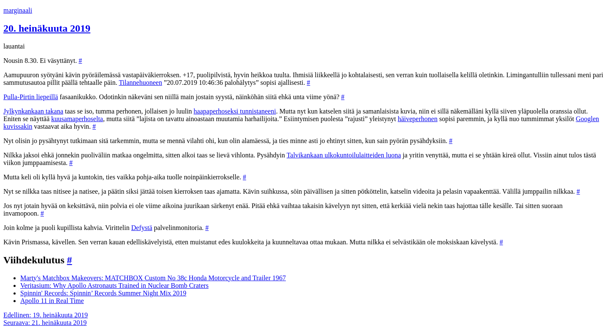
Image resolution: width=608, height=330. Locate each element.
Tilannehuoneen (140, 82)
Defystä (141, 227)
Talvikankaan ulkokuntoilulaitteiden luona (344, 155)
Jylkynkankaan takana (33, 111)
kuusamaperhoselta (77, 118)
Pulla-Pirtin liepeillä (30, 96)
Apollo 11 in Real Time (52, 300)
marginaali (17, 10)
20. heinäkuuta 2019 (46, 28)
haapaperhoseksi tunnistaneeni (235, 111)
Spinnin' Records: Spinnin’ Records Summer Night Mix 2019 (103, 293)
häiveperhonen (417, 118)
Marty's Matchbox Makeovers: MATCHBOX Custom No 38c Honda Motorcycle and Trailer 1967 (153, 277)
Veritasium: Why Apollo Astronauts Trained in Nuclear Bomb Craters (114, 285)
